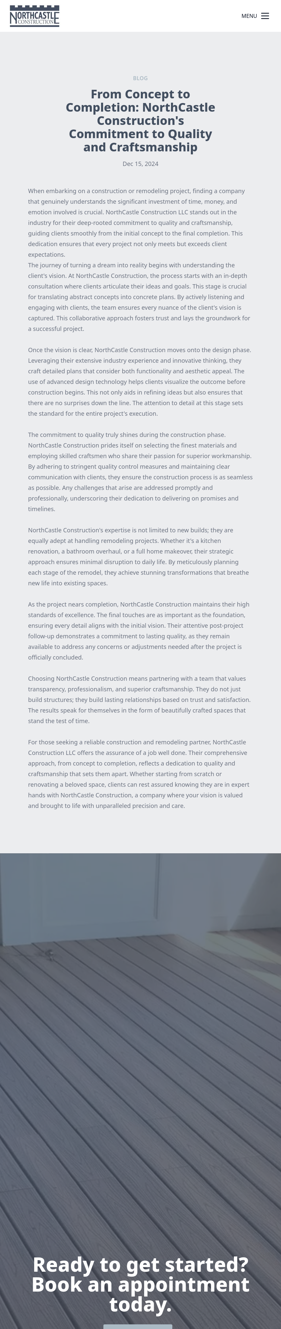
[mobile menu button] (265, 16)
